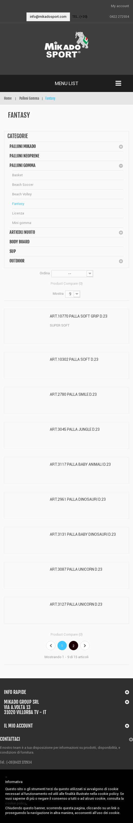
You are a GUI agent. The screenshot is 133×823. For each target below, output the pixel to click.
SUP (13, 251)
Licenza (18, 213)
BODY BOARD (19, 241)
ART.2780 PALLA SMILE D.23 (73, 394)
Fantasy (18, 203)
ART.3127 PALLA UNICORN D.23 (76, 604)
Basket (17, 175)
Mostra (58, 293)
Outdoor (17, 260)
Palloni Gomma (23, 165)
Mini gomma (21, 223)
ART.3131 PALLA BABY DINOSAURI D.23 (83, 534)
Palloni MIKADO (23, 146)
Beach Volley (22, 194)
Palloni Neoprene (24, 156)
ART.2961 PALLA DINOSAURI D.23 (78, 499)
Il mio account (18, 726)
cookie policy (15, 803)
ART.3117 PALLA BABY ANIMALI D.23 (80, 464)
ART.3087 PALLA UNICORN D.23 (76, 569)
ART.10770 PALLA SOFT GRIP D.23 (78, 316)
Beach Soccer (22, 184)
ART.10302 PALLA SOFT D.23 (74, 359)
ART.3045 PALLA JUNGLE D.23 (75, 429)
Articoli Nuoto (22, 232)
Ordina (45, 273)
